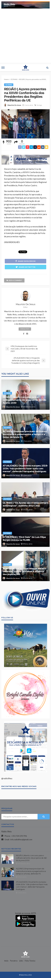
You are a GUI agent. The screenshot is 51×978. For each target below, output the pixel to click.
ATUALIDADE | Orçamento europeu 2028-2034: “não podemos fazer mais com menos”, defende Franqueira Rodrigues (25, 468)
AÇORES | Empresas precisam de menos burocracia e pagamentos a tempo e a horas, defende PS (25, 434)
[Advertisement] (25, 37)
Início (6, 961)
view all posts (24, 329)
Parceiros (14, 961)
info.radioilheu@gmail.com (21, 839)
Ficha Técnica (30, 961)
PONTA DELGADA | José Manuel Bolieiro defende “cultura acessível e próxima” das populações (24, 571)
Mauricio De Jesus (14, 105)
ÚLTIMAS (8, 85)
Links (21, 961)
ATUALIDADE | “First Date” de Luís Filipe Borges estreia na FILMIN (24, 538)
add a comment (14, 280)
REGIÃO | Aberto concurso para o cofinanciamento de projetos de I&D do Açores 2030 (24, 400)
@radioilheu (6, 778)
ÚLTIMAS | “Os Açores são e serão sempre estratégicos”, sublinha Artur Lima (25, 504)
